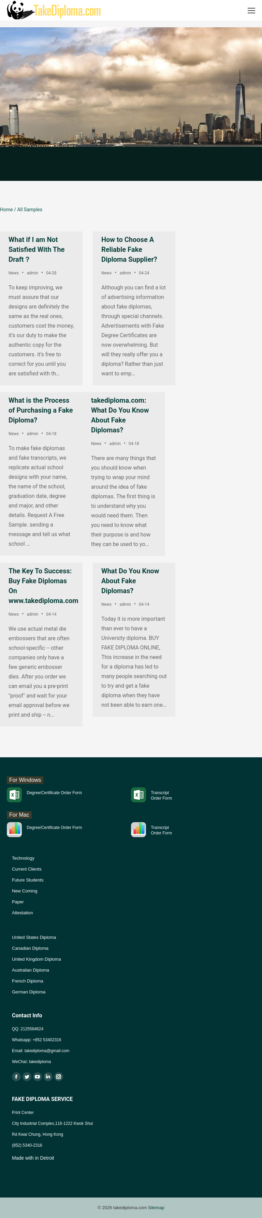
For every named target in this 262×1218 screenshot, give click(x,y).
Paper (18, 901)
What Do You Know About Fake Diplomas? (130, 581)
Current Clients (27, 869)
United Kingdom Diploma (36, 959)
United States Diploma (34, 937)
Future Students (28, 880)
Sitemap (156, 1207)
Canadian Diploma (30, 948)
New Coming (24, 890)
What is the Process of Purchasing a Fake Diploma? (41, 410)
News (14, 273)
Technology (23, 858)
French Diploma (27, 981)
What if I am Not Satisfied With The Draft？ (36, 249)
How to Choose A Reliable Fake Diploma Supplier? (129, 249)
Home (6, 209)
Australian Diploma (30, 970)
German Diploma (28, 991)
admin (32, 273)
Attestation (22, 912)
